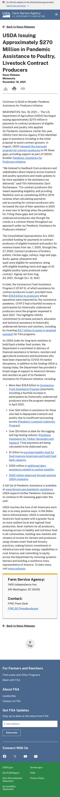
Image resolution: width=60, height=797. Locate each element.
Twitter (15, 757)
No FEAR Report (11, 772)
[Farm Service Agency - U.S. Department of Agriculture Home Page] (28, 14)
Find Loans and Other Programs (21, 674)
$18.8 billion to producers (23, 295)
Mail (36, 757)
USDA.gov (8, 767)
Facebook (5, 757)
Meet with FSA (11, 680)
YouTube (25, 757)
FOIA (32, 772)
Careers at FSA (12, 701)
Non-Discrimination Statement (12, 779)
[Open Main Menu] (56, 15)
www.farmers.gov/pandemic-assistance (29, 489)
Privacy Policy (37, 778)
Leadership (9, 696)
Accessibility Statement (9, 788)
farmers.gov (36, 767)
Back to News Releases (19, 26)
